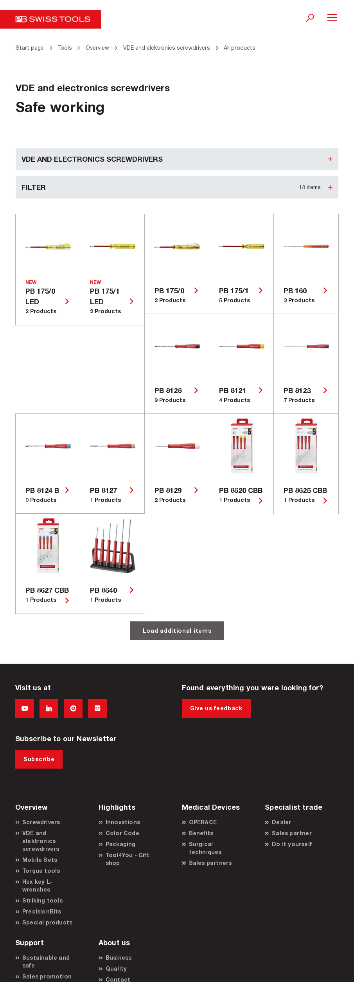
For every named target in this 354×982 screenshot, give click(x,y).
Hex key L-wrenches (37, 885)
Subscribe (38, 759)
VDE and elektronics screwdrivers (40, 841)
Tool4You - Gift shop (127, 859)
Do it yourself (292, 844)
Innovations (123, 822)
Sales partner (292, 833)
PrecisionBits (41, 911)
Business (119, 957)
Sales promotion (47, 976)
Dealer (281, 822)
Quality (116, 968)
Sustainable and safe (46, 961)
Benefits (201, 833)
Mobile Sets (39, 859)
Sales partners (210, 862)
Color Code (122, 833)
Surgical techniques (205, 848)
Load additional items (177, 630)
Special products (47, 922)
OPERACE (203, 822)
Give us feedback (216, 708)
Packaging (121, 844)
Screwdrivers (41, 822)
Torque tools (41, 870)
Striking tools (42, 900)
